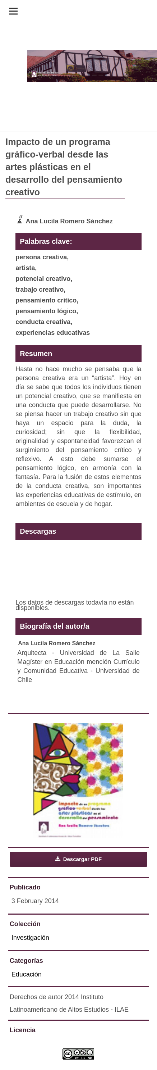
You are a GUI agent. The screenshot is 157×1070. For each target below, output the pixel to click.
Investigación (30, 937)
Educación (26, 974)
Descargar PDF (82, 859)
